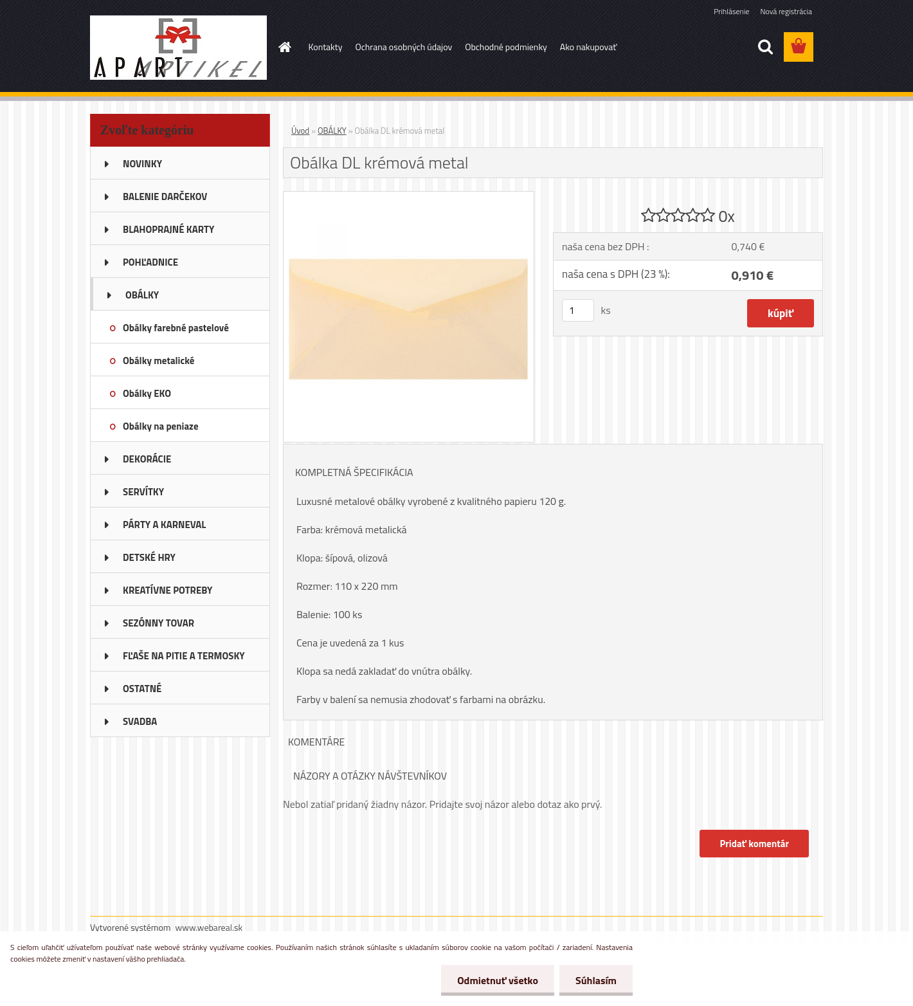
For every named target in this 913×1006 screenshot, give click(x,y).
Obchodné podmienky (506, 46)
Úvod (300, 130)
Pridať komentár (754, 843)
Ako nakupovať (588, 46)
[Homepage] (284, 47)
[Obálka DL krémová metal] (409, 197)
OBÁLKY (332, 130)
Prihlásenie (731, 11)
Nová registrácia (786, 11)
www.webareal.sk (209, 927)
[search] (765, 47)
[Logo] (178, 47)
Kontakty (326, 46)
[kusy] (578, 310)
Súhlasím (596, 980)
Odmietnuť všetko (497, 980)
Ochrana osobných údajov (403, 46)
